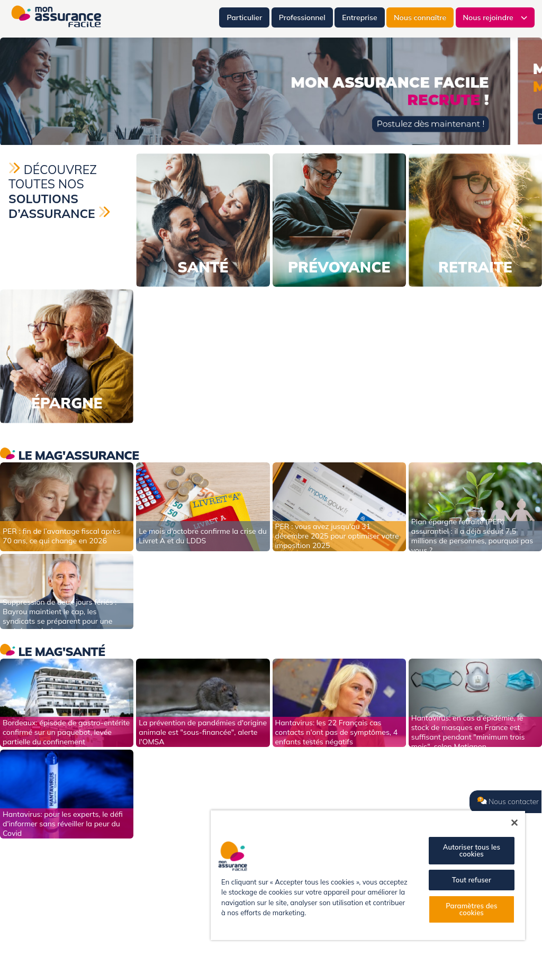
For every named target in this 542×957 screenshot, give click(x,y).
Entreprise (359, 17)
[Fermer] (514, 822)
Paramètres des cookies (471, 909)
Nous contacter (508, 801)
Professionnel (302, 17)
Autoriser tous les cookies (471, 850)
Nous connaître (420, 17)
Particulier (244, 17)
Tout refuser (471, 880)
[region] (368, 875)
